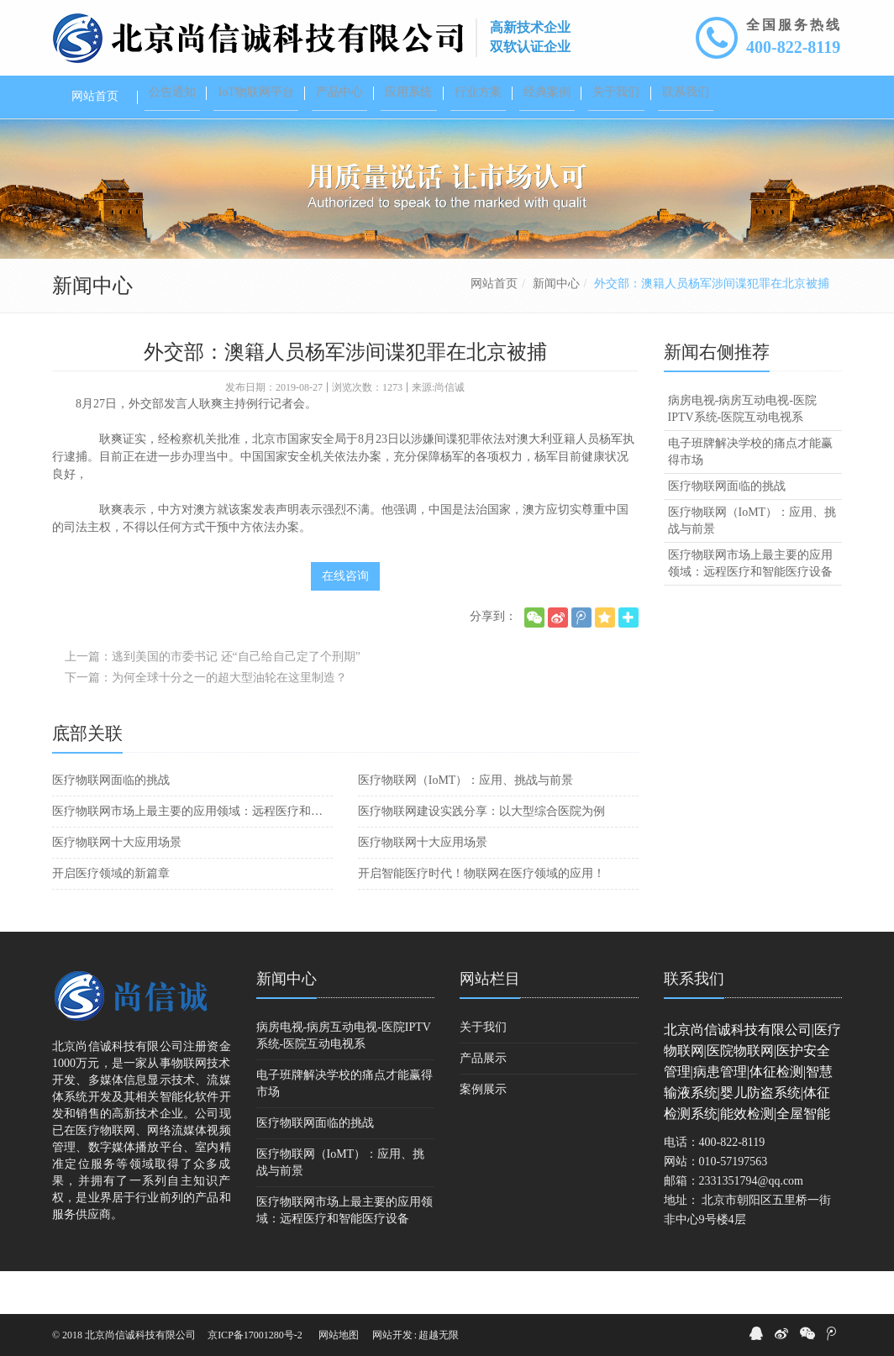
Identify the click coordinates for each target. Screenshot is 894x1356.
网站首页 (494, 326)
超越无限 (438, 1335)
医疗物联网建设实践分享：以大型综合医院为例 (481, 854)
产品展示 (483, 1101)
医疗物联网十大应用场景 (116, 885)
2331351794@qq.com (751, 1223)
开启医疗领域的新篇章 (111, 916)
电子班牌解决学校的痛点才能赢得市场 (750, 494)
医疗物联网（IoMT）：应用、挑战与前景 (466, 823)
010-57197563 (733, 1204)
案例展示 (483, 1132)
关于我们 (483, 1070)
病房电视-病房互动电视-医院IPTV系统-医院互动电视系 (742, 451)
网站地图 (338, 1335)
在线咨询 (345, 618)
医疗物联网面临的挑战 (111, 823)
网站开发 (392, 1335)
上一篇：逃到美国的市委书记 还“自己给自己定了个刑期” (212, 699)
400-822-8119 (793, 47)
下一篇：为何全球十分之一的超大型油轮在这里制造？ (206, 720)
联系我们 (694, 1021)
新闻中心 (556, 326)
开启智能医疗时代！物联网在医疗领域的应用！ (481, 916)
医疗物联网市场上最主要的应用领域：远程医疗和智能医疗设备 (192, 854)
